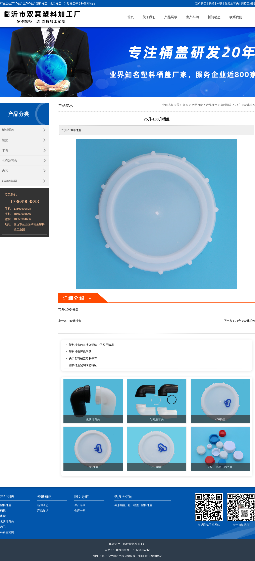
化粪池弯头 (232, 3)
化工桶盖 (133, 505)
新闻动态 (214, 17)
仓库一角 (80, 510)
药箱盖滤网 (248, 3)
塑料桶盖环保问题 (80, 351)
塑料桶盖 (200, 3)
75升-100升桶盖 (245, 104)
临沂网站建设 (153, 556)
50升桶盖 (75, 320)
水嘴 (219, 3)
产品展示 (170, 17)
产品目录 (197, 104)
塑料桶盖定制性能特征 (83, 365)
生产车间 (192, 17)
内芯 (5, 170)
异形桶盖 (120, 505)
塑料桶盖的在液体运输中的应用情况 (91, 344)
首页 (130, 17)
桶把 (211, 3)
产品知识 (42, 510)
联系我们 (235, 17)
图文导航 (81, 497)
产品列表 (7, 497)
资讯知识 (44, 497)
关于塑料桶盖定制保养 (83, 358)
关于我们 (149, 17)
